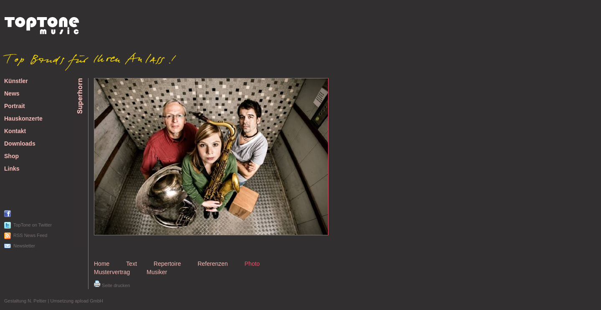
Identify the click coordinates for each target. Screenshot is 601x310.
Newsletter (24, 245)
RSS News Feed (30, 235)
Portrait (14, 106)
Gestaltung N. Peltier (25, 300)
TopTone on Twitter (32, 224)
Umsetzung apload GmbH (76, 300)
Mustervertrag (112, 272)
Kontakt (15, 131)
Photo (252, 263)
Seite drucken (112, 285)
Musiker (156, 272)
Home (101, 263)
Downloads (19, 144)
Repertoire (167, 263)
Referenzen (212, 263)
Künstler (16, 81)
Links (12, 169)
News (12, 94)
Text (131, 263)
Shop (11, 156)
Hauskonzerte (23, 119)
